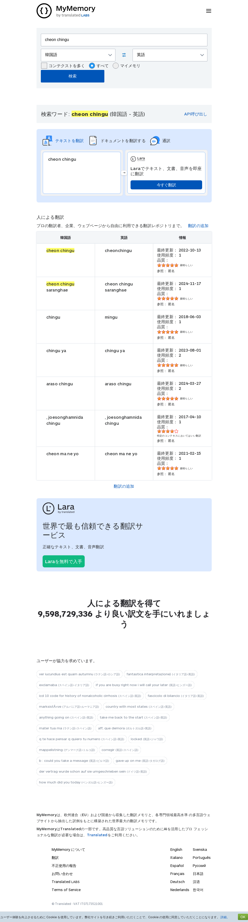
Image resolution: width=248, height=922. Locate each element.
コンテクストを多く (63, 66)
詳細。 (225, 917)
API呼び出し (195, 113)
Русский (199, 865)
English (176, 849)
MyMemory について (68, 849)
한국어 (198, 890)
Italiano (176, 857)
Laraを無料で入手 (63, 561)
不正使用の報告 (64, 865)
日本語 (198, 873)
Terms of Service (66, 890)
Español (177, 865)
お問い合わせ (62, 873)
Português (202, 857)
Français (177, 873)
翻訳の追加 (198, 225)
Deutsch (177, 881)
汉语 (196, 881)
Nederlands (179, 890)
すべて (99, 66)
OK (242, 917)
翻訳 (55, 857)
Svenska (200, 849)
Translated (97, 835)
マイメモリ (126, 66)
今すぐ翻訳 (166, 184)
